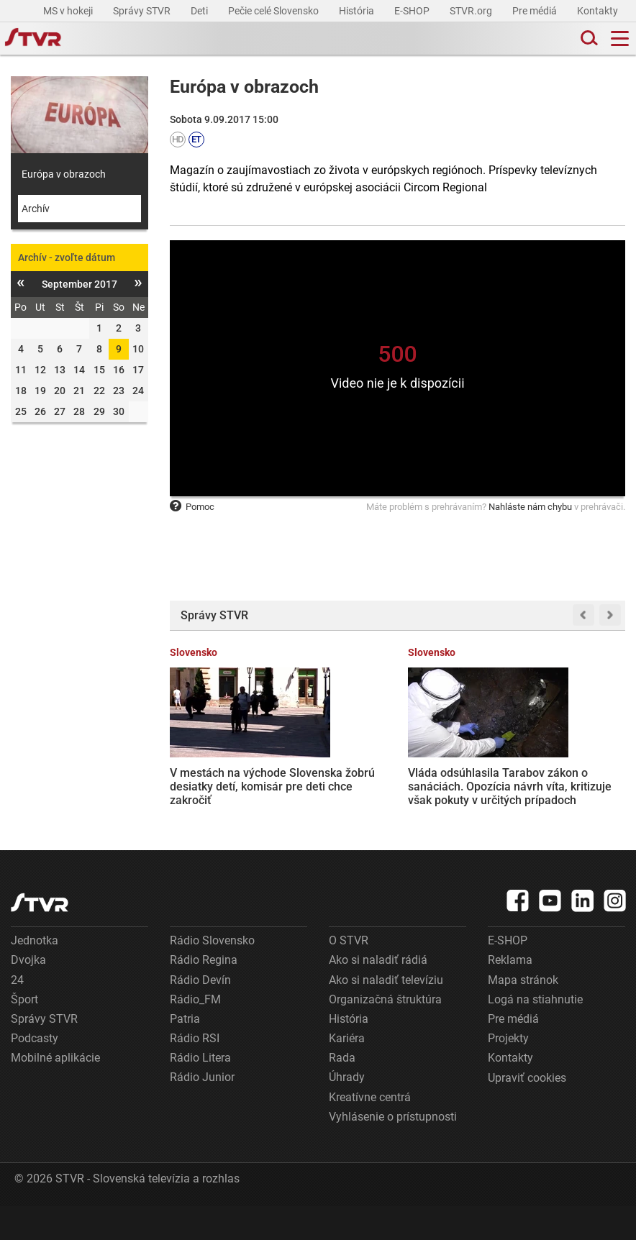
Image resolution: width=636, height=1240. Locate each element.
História (357, 11)
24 (17, 1014)
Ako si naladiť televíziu (386, 1014)
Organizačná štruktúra (385, 1033)
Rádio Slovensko (212, 974)
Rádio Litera (200, 1091)
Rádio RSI (194, 1072)
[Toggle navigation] (620, 38)
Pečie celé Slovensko (274, 11)
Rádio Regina (203, 993)
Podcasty (34, 1072)
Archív (36, 208)
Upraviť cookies (527, 1112)
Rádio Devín (200, 1014)
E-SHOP (413, 11)
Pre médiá (535, 11)
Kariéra (347, 1072)
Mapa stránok (523, 1014)
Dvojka (28, 993)
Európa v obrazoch (64, 174)
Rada (342, 1091)
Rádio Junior (202, 1111)
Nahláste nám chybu (530, 506)
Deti (200, 11)
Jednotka (34, 974)
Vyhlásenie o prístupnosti (393, 1150)
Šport (24, 1033)
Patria (185, 1052)
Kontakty (597, 11)
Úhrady (347, 1111)
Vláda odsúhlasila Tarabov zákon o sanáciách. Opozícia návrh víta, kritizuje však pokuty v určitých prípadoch (335, 779)
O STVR (348, 974)
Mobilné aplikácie (55, 1091)
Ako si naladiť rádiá (378, 993)
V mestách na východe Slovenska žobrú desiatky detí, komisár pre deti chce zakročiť (212, 771)
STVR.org (472, 11)
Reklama (510, 993)
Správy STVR (143, 11)
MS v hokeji (69, 11)
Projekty (508, 1072)
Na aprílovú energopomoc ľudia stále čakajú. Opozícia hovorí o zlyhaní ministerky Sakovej (454, 771)
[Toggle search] (588, 38)
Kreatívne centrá (370, 1131)
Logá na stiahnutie (535, 1033)
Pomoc (192, 506)
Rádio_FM (195, 1033)
